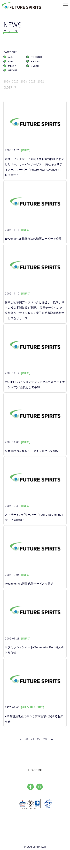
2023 (32, 81)
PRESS (35, 61)
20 (26, 739)
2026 (6, 81)
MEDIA (12, 66)
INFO (11, 61)
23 (45, 739)
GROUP (13, 70)
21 (32, 739)
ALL (10, 57)
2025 (15, 81)
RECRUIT (36, 57)
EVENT (35, 66)
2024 (23, 81)
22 (38, 739)
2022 (40, 81)
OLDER (7, 87)
